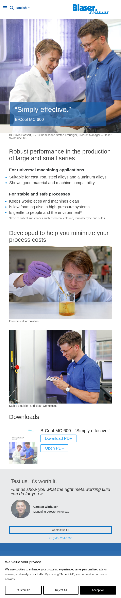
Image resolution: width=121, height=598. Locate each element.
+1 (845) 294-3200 (60, 538)
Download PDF (58, 438)
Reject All (61, 590)
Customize (23, 590)
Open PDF (54, 448)
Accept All (98, 590)
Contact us (58, 529)
